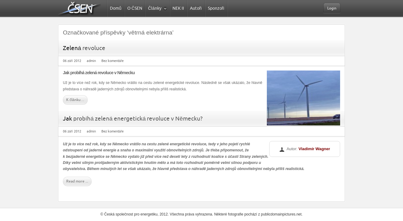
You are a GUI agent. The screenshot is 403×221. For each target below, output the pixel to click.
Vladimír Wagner (314, 149)
